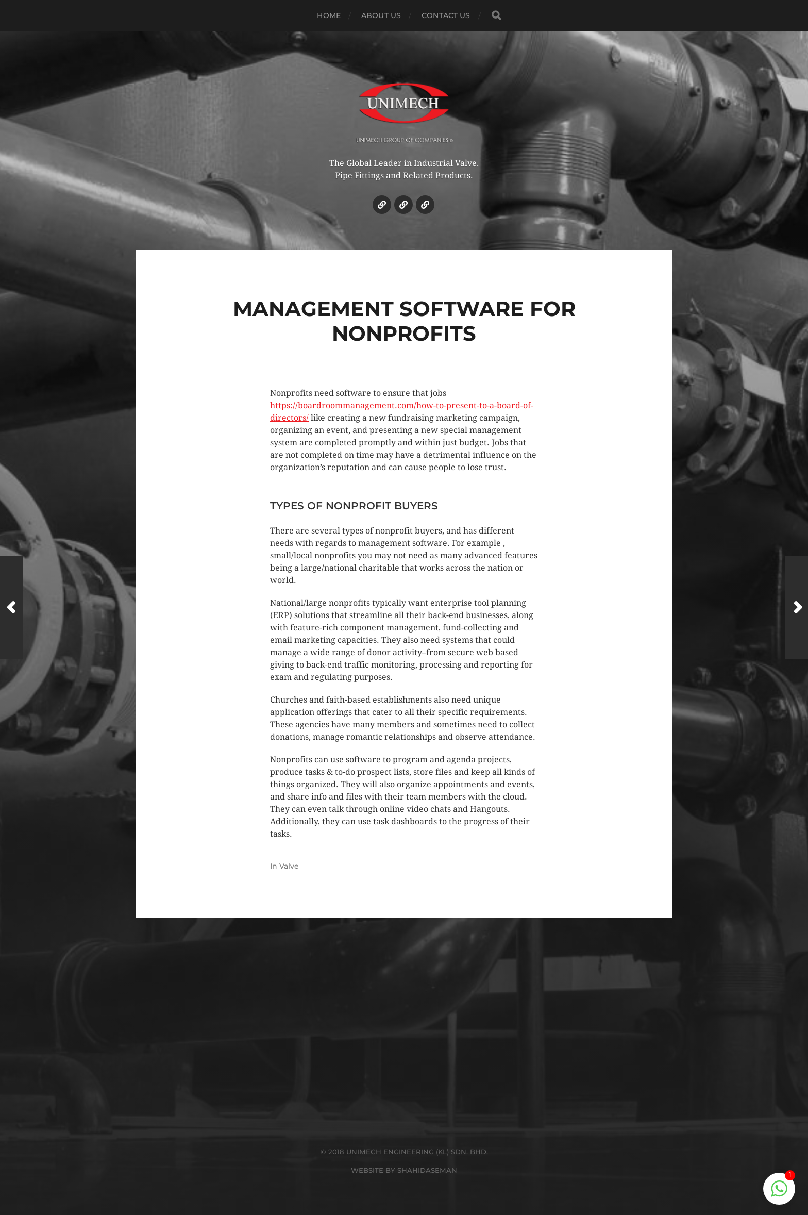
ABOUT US (381, 15)
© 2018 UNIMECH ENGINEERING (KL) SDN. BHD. (404, 1151)
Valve (289, 866)
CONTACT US (446, 15)
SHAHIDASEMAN (427, 1170)
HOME (329, 15)
